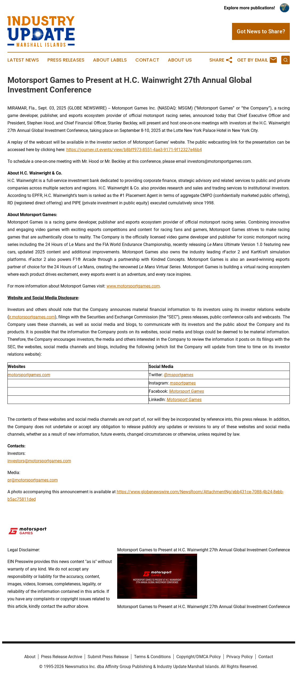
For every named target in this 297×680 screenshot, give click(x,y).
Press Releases (65, 60)
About (29, 656)
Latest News (23, 60)
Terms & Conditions (152, 656)
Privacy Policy (239, 656)
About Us (180, 60)
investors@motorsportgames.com (39, 460)
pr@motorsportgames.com (32, 480)
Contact (147, 60)
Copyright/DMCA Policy (198, 656)
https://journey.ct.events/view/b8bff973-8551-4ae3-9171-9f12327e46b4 (134, 149)
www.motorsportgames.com (133, 286)
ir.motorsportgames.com (32, 316)
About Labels (110, 60)
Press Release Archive (61, 656)
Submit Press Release (108, 656)
